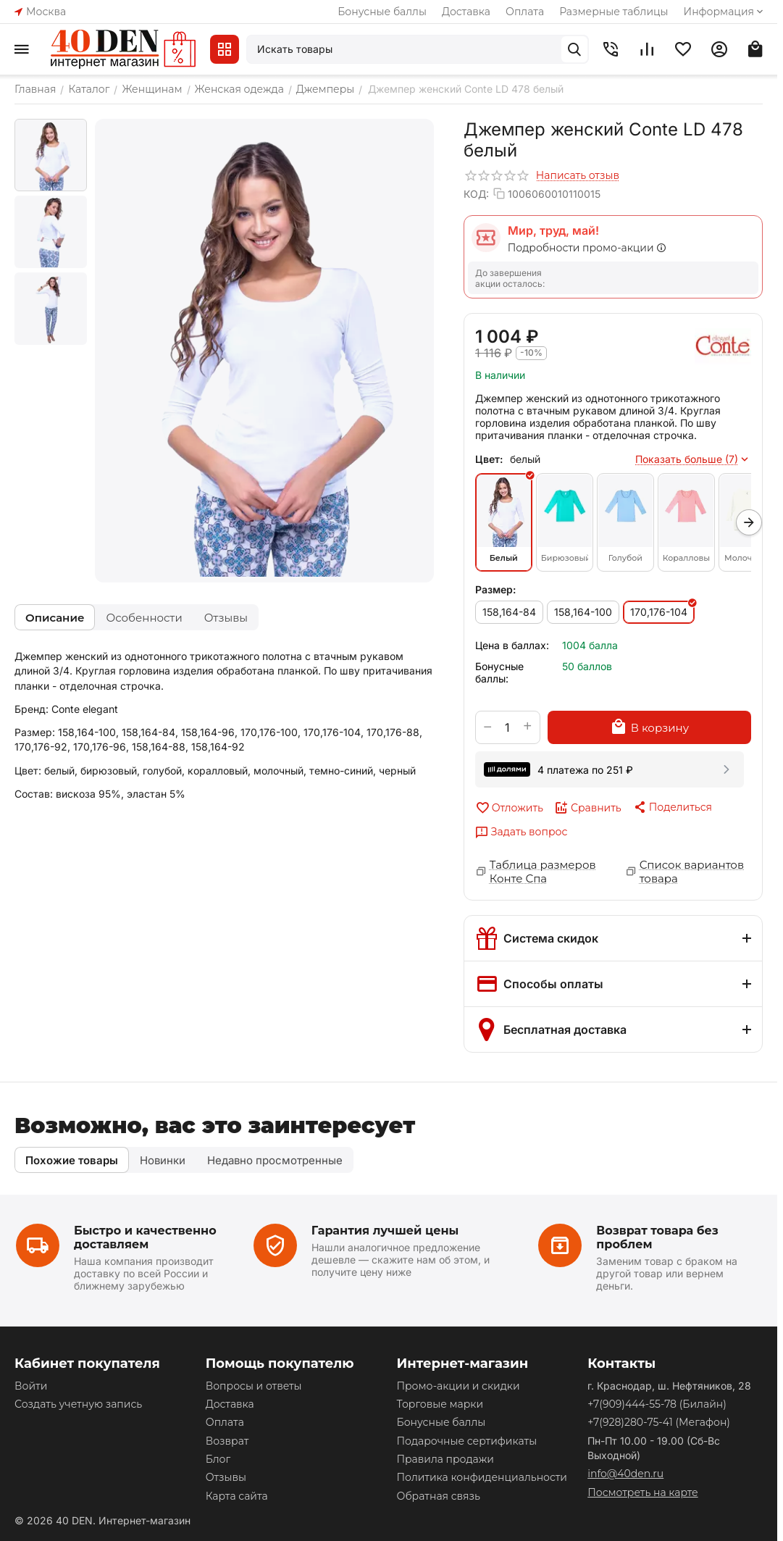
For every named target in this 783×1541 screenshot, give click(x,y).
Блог (218, 1459)
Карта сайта (237, 1496)
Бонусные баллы (382, 11)
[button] (672, 807)
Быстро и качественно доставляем (145, 1237)
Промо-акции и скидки (457, 1385)
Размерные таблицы (613, 11)
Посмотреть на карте (642, 1492)
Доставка (466, 11)
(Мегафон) (658, 1422)
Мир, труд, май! (553, 230)
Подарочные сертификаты (466, 1441)
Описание (54, 618)
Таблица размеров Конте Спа (543, 871)
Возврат (227, 1441)
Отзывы (226, 618)
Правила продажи (444, 1459)
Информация (725, 11)
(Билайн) (657, 1404)
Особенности (144, 618)
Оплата (525, 11)
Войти (30, 1385)
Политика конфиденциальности (481, 1477)
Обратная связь (438, 1496)
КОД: (476, 194)
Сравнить (587, 808)
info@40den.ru (625, 1473)
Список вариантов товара (692, 871)
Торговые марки (439, 1404)
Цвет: (489, 459)
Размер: (495, 589)
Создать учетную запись (78, 1404)
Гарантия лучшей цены (385, 1230)
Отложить (509, 808)
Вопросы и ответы (254, 1385)
